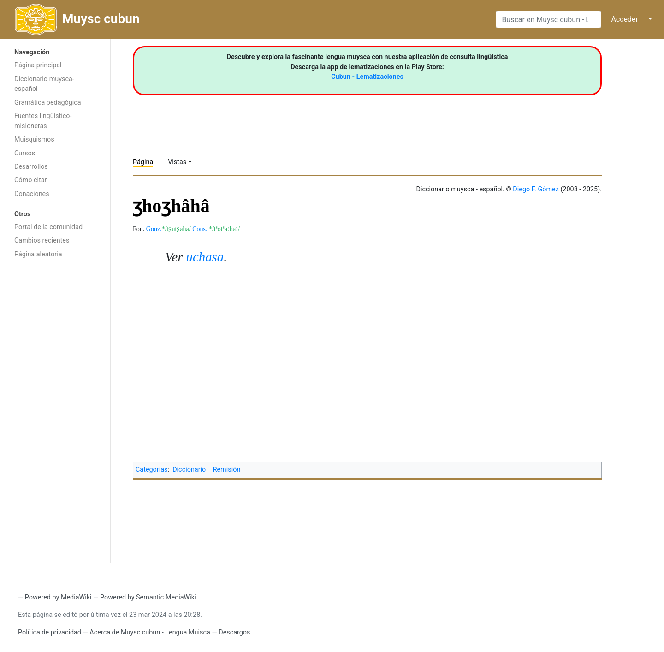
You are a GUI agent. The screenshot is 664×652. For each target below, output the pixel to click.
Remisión (227, 470)
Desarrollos (31, 167)
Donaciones (31, 194)
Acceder (624, 19)
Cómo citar (30, 180)
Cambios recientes (41, 240)
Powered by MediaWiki (58, 597)
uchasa (205, 256)
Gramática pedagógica (47, 103)
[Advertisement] (55, 409)
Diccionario (189, 470)
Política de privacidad (49, 632)
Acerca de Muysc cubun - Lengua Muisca (149, 632)
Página (143, 162)
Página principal (38, 65)
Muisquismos (34, 139)
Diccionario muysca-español (44, 84)
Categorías (152, 470)
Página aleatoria (38, 254)
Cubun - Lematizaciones (367, 77)
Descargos (234, 632)
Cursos (24, 153)
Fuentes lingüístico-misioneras (43, 121)
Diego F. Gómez (536, 189)
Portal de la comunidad (48, 227)
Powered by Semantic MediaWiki (148, 597)
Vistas (177, 162)
